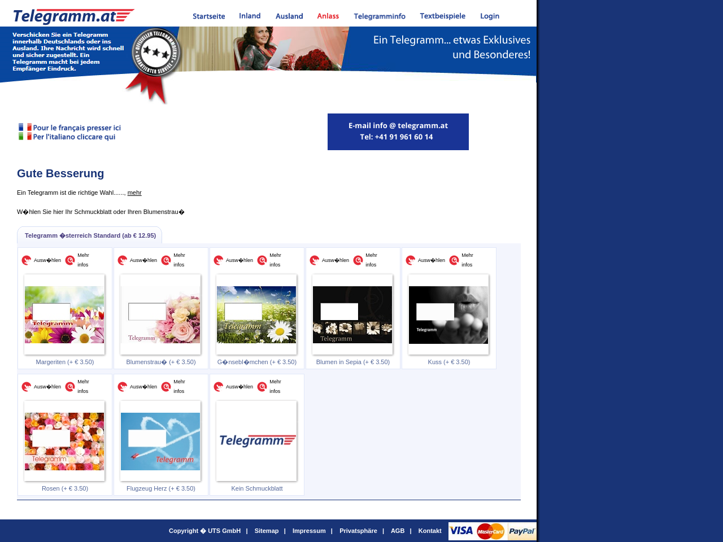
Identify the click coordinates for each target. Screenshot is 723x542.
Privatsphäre (358, 530)
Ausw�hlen (47, 260)
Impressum (309, 530)
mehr (135, 192)
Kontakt (430, 530)
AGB (397, 530)
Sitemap (267, 530)
